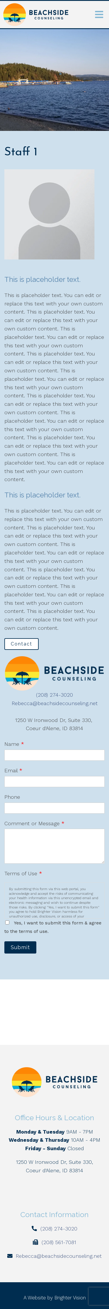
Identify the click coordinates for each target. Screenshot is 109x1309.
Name (14, 744)
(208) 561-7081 (59, 1242)
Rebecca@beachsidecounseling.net (55, 703)
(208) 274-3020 (54, 695)
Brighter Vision (70, 1298)
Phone (12, 797)
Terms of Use (23, 873)
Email (13, 770)
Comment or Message (34, 823)
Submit (20, 947)
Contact (21, 644)
